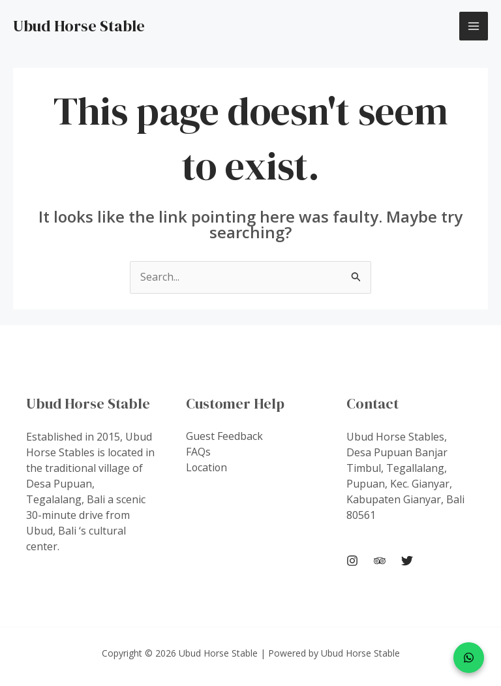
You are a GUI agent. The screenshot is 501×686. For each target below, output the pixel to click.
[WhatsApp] (468, 657)
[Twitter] (407, 561)
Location (207, 468)
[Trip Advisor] (380, 561)
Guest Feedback (224, 436)
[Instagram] (352, 561)
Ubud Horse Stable (79, 26)
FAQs (198, 452)
